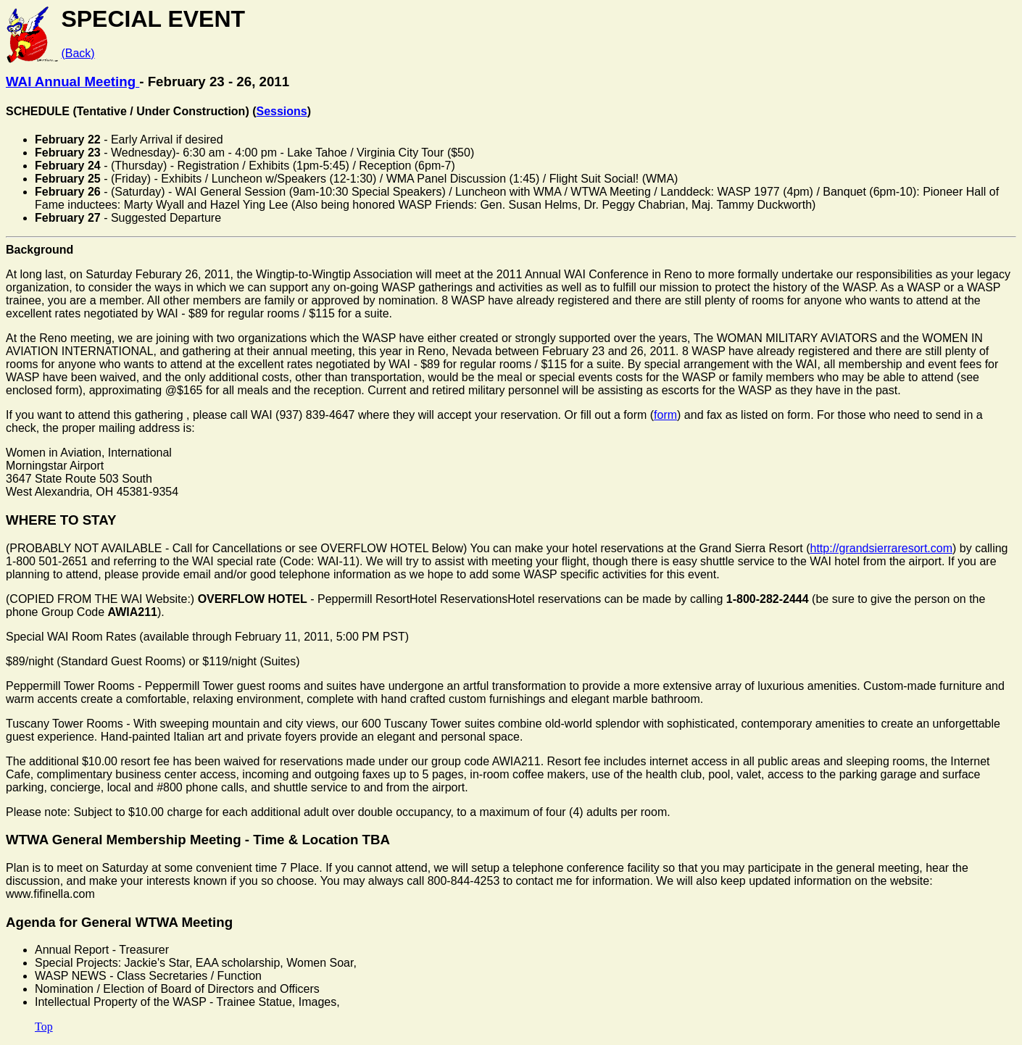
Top (44, 1026)
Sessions (282, 111)
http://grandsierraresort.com (881, 548)
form (665, 415)
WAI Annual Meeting (72, 81)
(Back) (77, 53)
